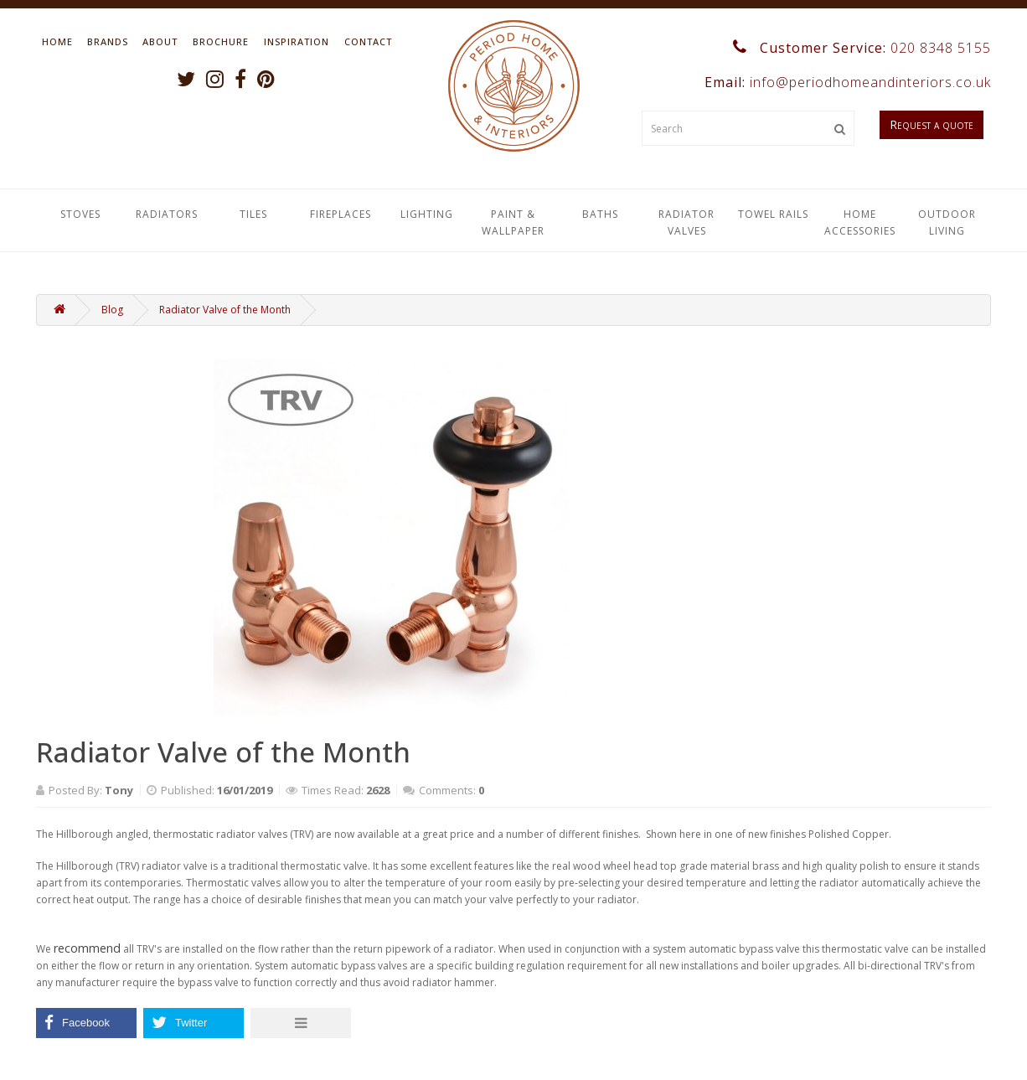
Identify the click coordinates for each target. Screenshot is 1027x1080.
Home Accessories (859, 222)
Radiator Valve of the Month (225, 309)
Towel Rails (773, 214)
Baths (600, 214)
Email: (845, 82)
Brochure (221, 41)
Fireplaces (340, 214)
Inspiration (296, 41)
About (160, 41)
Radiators (167, 214)
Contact (368, 41)
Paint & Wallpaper (513, 222)
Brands (107, 41)
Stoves (80, 214)
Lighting (426, 214)
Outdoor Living (947, 222)
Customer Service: (862, 48)
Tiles (253, 214)
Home (57, 41)
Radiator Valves (686, 222)
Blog (112, 309)
